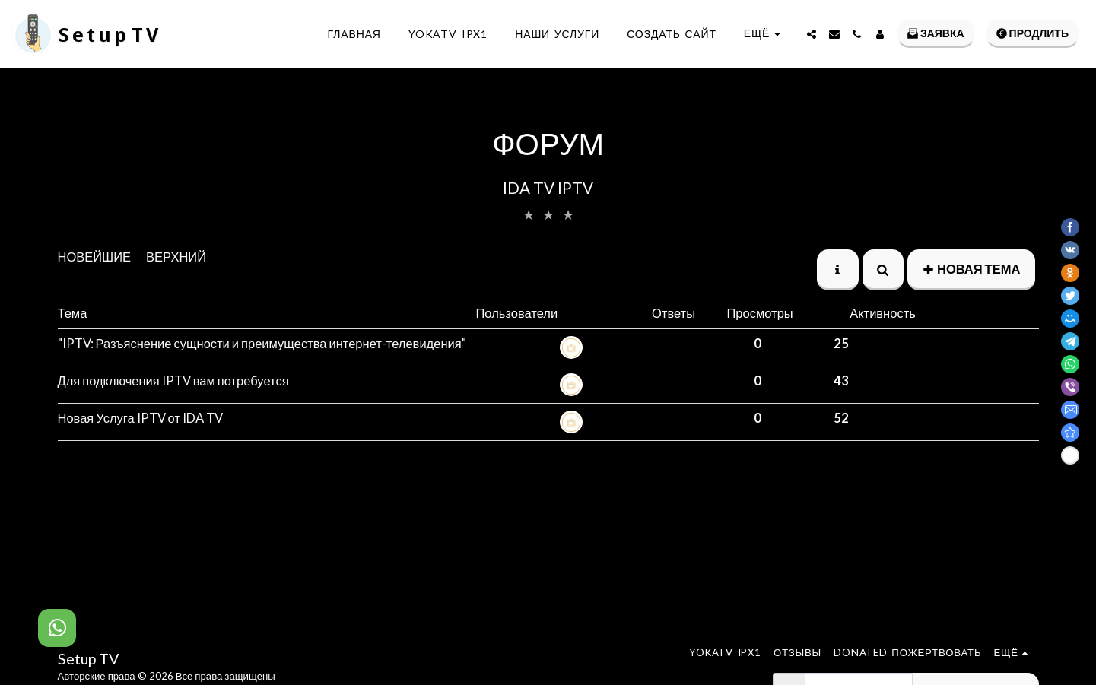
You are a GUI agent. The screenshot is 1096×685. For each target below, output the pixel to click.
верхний (176, 257)
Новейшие (95, 257)
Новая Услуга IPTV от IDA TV (141, 418)
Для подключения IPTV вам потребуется (173, 380)
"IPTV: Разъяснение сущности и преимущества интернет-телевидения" (262, 343)
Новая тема (971, 269)
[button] (811, 34)
